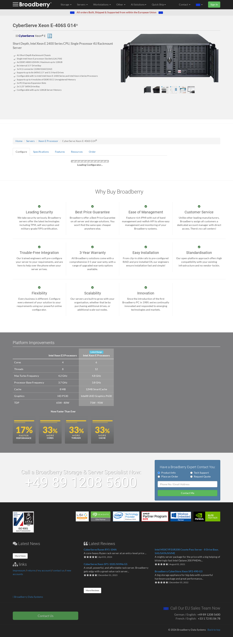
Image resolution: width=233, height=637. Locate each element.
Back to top (214, 629)
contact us (58, 570)
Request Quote (200, 476)
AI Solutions (138, 4)
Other (120, 4)
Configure (21, 151)
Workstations (102, 4)
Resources (77, 151)
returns (31, 570)
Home (18, 140)
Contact (184, 4)
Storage (66, 4)
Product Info (167, 472)
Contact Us (46, 616)
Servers (82, 4)
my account (44, 570)
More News (20, 555)
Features (60, 151)
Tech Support (199, 472)
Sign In (214, 4)
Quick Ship (159, 4)
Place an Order (168, 476)
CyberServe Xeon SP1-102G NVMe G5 (105, 564)
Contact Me (187, 493)
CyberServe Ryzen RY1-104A (100, 549)
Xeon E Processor (48, 140)
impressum (19, 570)
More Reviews (92, 590)
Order (92, 151)
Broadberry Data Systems (28, 596)
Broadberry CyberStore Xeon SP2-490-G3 (178, 571)
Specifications (41, 151)
